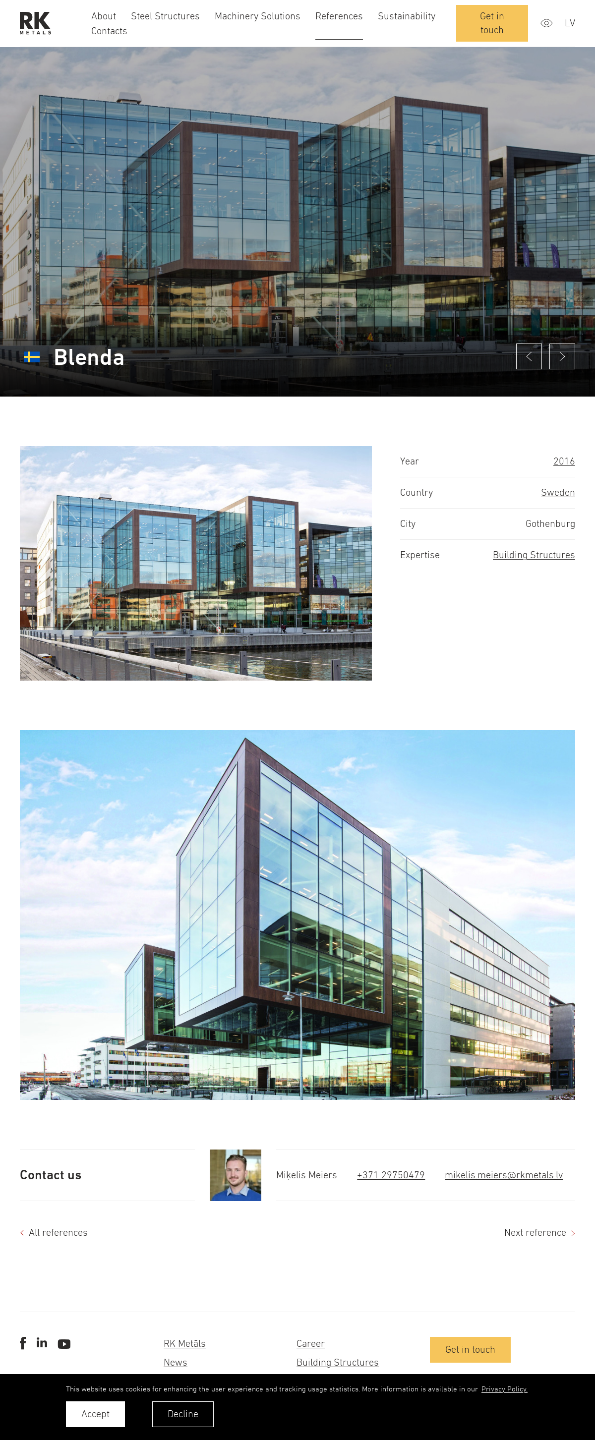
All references (58, 1232)
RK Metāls (185, 1343)
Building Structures (534, 555)
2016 (564, 461)
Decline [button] (183, 1414)
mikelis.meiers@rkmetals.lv (504, 1175)
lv (570, 23)
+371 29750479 (391, 1175)
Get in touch (492, 23)
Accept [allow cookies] (95, 1414)
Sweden (558, 492)
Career (311, 1343)
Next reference (535, 1232)
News (175, 1362)
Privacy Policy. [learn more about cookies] (504, 1388)
